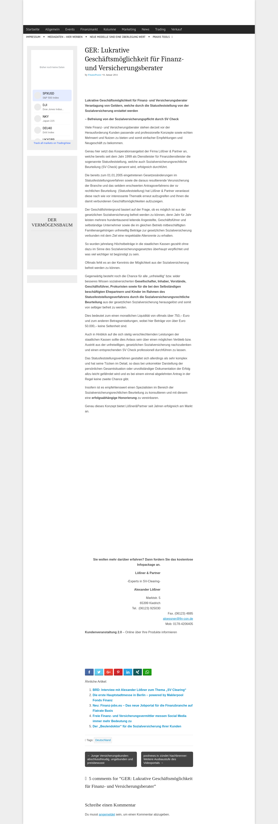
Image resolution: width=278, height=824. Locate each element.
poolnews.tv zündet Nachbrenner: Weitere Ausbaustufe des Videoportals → (165, 759)
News (145, 29)
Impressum (33, 37)
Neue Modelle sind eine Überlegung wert (117, 37)
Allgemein (52, 29)
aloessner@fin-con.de (178, 618)
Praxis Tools (161, 37)
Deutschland (103, 740)
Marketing (129, 29)
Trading (160, 29)
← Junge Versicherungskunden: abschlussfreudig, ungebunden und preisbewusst (110, 759)
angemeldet (107, 814)
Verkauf (176, 29)
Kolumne (110, 29)
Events (70, 29)
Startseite (33, 29)
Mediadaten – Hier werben (65, 37)
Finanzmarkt (89, 29)
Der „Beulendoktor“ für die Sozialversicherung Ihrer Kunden (137, 726)
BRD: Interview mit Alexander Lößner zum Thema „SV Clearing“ (139, 689)
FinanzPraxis (94, 74)
